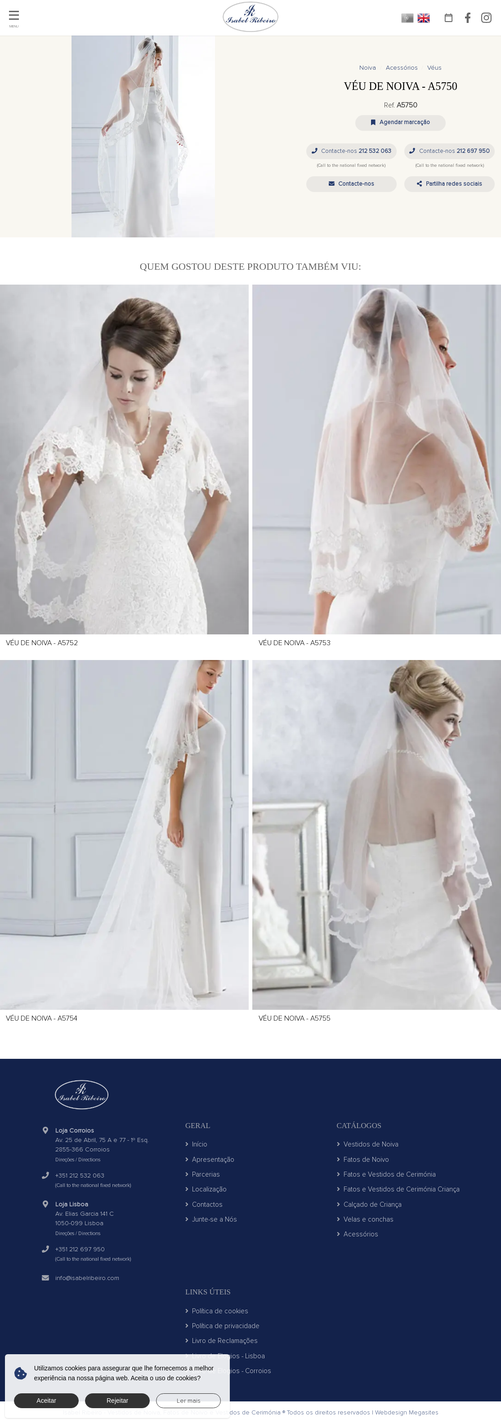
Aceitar (46, 1400)
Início (196, 1144)
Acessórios (402, 67)
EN (423, 18)
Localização (206, 1189)
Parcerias (202, 1174)
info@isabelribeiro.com (87, 1278)
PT (407, 18)
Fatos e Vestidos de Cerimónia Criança (398, 1189)
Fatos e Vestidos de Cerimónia (386, 1174)
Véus (434, 67)
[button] (351, 184)
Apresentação (209, 1159)
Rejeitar (117, 1400)
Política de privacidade (222, 1326)
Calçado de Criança (369, 1204)
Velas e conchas (365, 1219)
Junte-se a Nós (211, 1219)
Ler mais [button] (189, 1401)
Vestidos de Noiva (367, 1144)
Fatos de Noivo (363, 1159)
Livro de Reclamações (221, 1341)
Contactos (204, 1204)
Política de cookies (216, 1311)
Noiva (367, 67)
